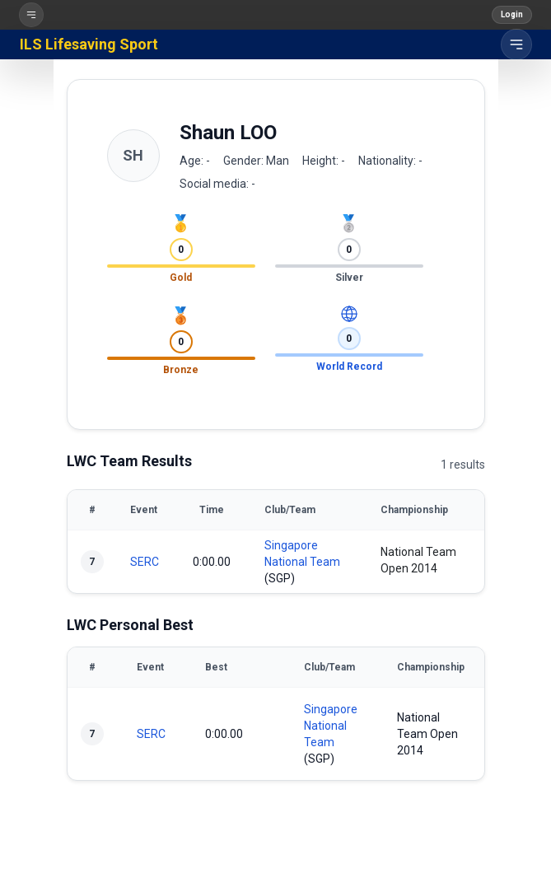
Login (512, 14)
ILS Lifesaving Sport (89, 44)
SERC (144, 561)
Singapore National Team (330, 726)
